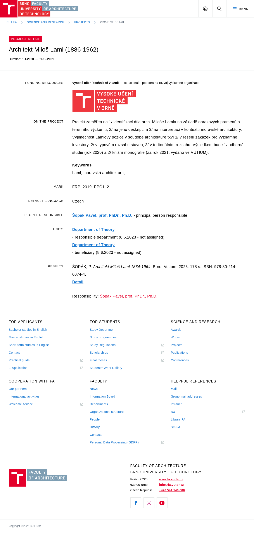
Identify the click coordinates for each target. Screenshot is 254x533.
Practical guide (19, 360)
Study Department (102, 329)
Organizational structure (107, 412)
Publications (179, 352)
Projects (82, 22)
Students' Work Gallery (106, 368)
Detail (77, 282)
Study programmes (103, 337)
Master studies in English (26, 337)
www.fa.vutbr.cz (171, 479)
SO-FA (175, 427)
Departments (99, 404)
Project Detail (112, 22)
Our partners (18, 389)
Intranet (176, 404)
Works (175, 337)
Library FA (178, 419)
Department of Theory (93, 229)
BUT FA (12, 22)
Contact (14, 352)
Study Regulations (103, 345)
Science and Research (45, 22)
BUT (180, 412)
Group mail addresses (186, 396)
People (95, 419)
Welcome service (21, 404)
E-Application (18, 368)
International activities (24, 396)
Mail (174, 389)
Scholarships (99, 352)
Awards (176, 329)
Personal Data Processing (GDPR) (114, 442)
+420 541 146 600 (172, 490)
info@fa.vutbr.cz (171, 484)
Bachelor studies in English (28, 329)
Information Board (102, 396)
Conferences (180, 360)
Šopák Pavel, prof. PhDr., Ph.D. (102, 215)
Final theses (98, 360)
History (95, 427)
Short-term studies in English (29, 345)
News (94, 389)
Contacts (96, 434)
